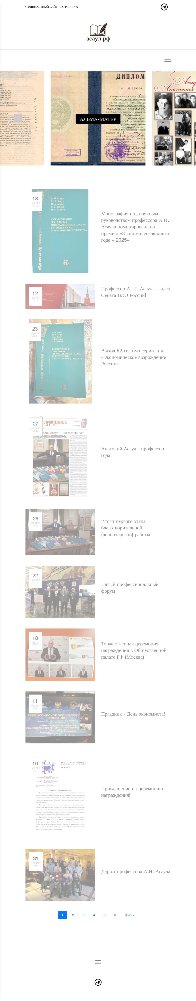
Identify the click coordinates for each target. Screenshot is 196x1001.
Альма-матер (98, 119)
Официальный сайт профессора (51, 6)
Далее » (129, 915)
